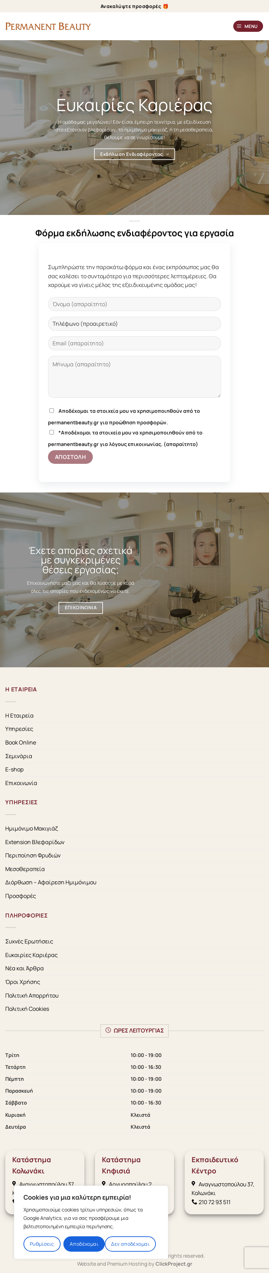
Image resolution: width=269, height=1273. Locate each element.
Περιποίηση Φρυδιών (33, 855)
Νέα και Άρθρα (24, 968)
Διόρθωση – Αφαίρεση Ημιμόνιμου (50, 882)
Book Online (20, 742)
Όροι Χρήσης (22, 982)
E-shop (14, 769)
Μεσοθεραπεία (25, 869)
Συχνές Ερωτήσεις (29, 941)
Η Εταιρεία (19, 715)
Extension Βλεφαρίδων (34, 842)
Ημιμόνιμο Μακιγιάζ (31, 828)
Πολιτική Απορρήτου (31, 995)
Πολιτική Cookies (27, 1009)
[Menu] (248, 26)
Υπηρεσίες (19, 729)
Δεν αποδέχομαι (130, 1243)
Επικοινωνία (21, 783)
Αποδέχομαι (84, 1243)
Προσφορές (20, 896)
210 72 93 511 (211, 1202)
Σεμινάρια (18, 756)
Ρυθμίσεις (42, 1243)
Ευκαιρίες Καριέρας (31, 955)
